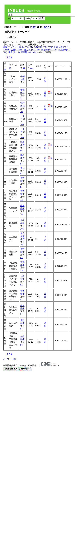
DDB (47, 27)
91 (21, 299)
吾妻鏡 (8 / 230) (28, 52)
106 (22, 229)
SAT (33, 27)
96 (21, 345)
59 (21, 270)
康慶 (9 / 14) (14, 52)
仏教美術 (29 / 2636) (43, 47)
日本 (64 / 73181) (25, 47)
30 (21, 111)
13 (21, 199)
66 (21, 151)
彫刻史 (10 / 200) (32, 49)
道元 (22, 168)
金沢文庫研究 (22, 236)
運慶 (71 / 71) (9, 47)
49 (21, 245)
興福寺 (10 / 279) (49, 49)
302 (22, 124)
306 (22, 137)
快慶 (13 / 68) (17, 49)
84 (21, 284)
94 (21, 329)
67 (21, 164)
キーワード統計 (10, 359)
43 (21, 257)
